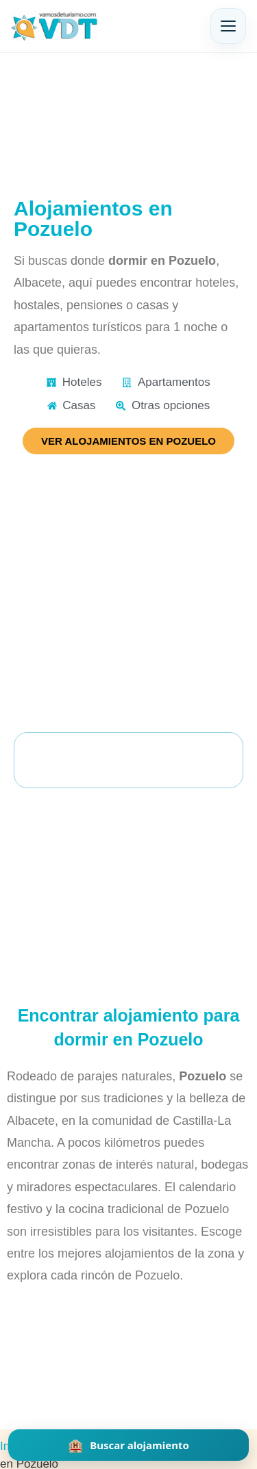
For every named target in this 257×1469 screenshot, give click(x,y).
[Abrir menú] (228, 26)
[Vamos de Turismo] (54, 26)
